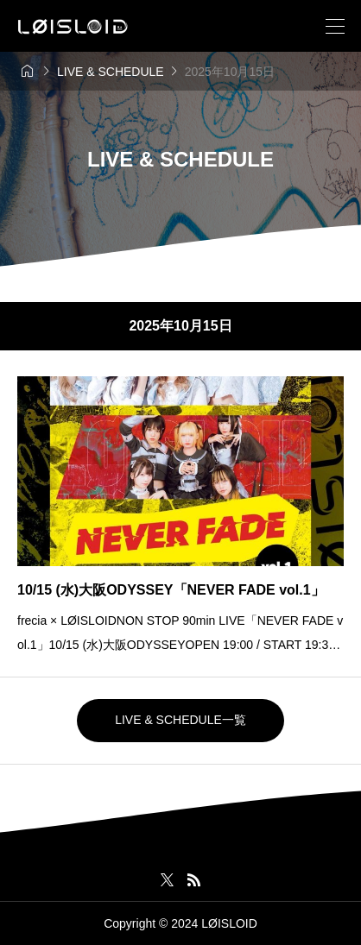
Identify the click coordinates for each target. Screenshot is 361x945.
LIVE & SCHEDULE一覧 (180, 720)
